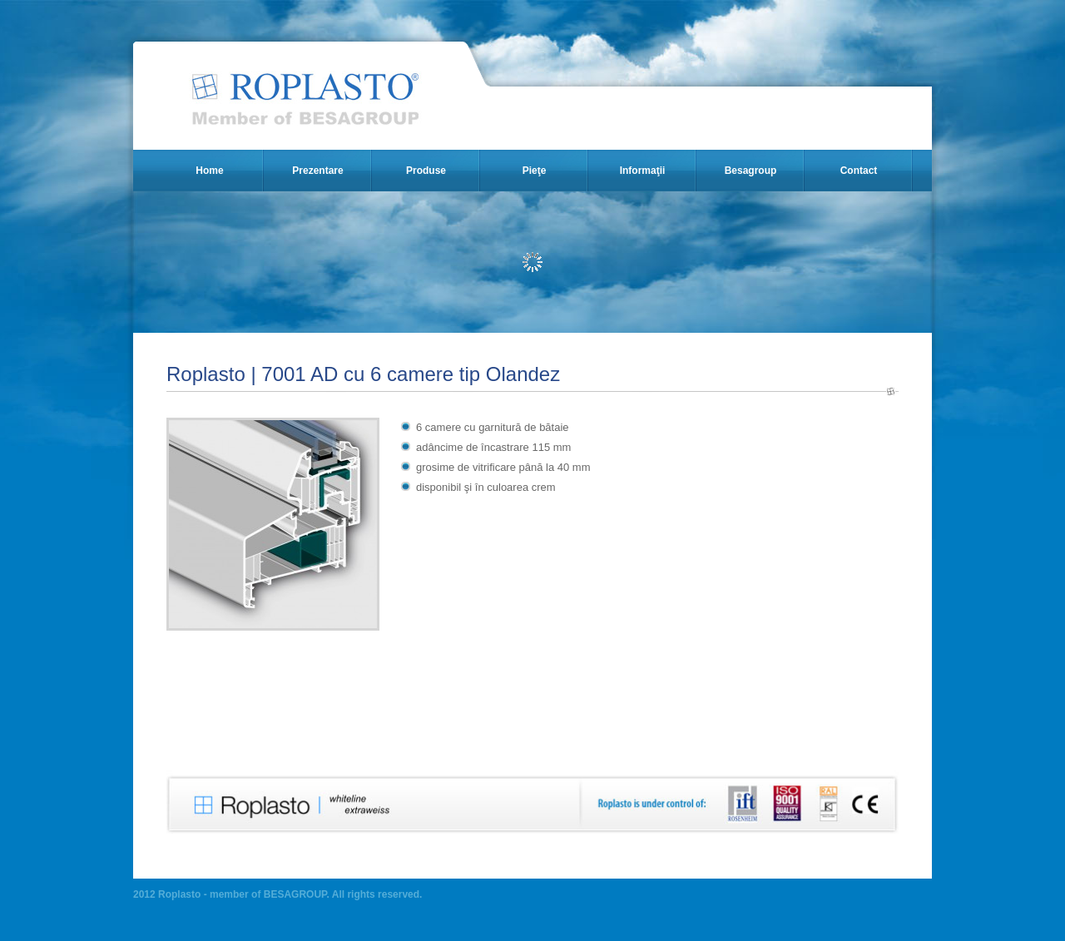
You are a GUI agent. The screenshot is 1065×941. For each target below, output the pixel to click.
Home (209, 170)
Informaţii (643, 170)
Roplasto (306, 98)
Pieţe (535, 170)
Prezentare (317, 170)
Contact (859, 170)
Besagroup (751, 170)
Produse (426, 170)
